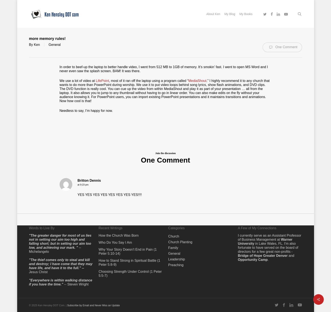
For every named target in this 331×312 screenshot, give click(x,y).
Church (173, 236)
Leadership (176, 259)
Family (173, 248)
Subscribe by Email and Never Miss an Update (93, 305)
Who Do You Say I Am (115, 242)
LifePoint (102, 81)
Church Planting (180, 242)
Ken (37, 44)
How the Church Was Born (119, 235)
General (55, 44)
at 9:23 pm (83, 184)
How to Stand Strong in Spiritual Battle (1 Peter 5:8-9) (129, 262)
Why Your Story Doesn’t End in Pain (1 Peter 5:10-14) (128, 251)
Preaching (175, 265)
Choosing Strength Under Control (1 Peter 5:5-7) (130, 273)
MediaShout (197, 81)
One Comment (282, 47)
